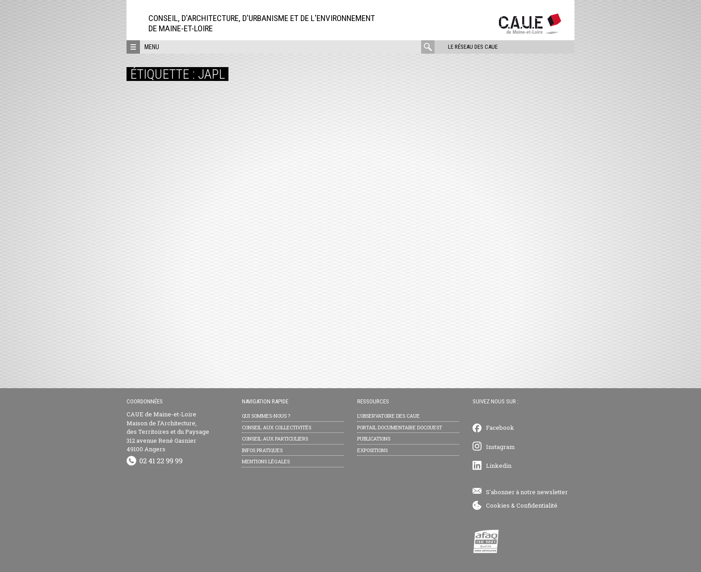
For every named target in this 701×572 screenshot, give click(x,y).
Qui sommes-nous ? (266, 415)
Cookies (498, 505)
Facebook (500, 428)
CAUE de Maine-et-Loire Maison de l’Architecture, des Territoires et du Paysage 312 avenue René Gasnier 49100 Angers (168, 431)
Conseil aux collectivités (276, 427)
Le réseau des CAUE (473, 46)
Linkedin (498, 466)
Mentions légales (266, 461)
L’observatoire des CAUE (388, 415)
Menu (151, 47)
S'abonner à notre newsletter (527, 492)
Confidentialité (536, 505)
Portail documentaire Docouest (399, 427)
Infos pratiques (262, 450)
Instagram (500, 447)
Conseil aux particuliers (275, 438)
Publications (373, 438)
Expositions (372, 450)
